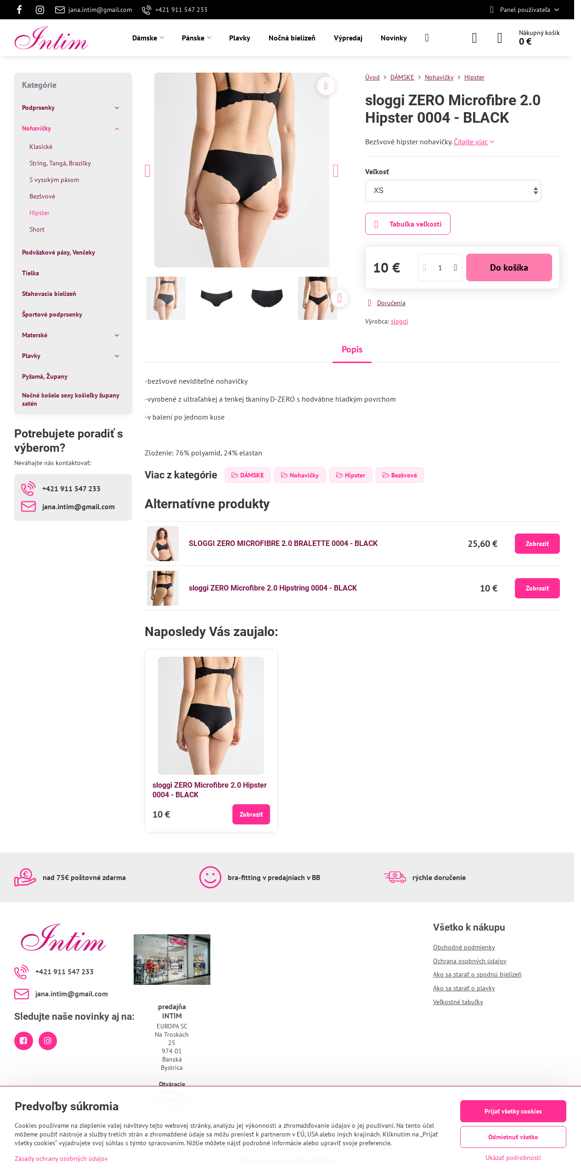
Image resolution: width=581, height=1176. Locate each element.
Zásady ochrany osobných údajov (61, 1158)
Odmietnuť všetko (513, 1137)
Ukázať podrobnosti (513, 1157)
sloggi (399, 321)
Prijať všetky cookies (513, 1111)
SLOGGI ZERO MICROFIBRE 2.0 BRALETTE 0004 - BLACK (283, 543)
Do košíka (509, 267)
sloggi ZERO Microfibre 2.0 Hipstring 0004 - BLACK (273, 588)
